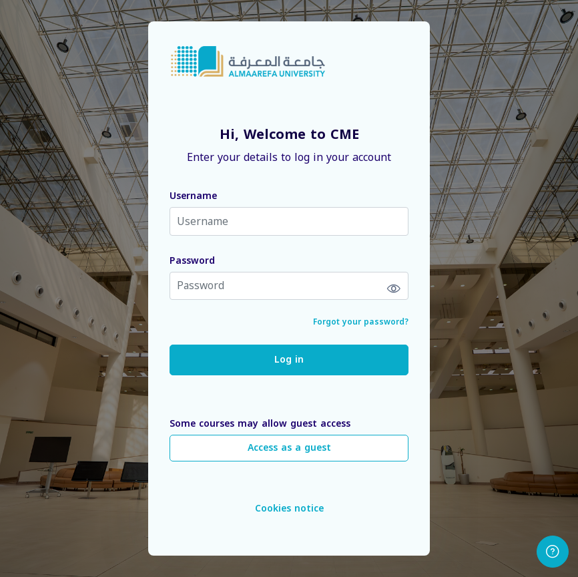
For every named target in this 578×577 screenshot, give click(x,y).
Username (193, 196)
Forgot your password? (360, 322)
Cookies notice (289, 508)
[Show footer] (553, 552)
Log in (289, 360)
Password (192, 260)
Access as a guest (289, 448)
